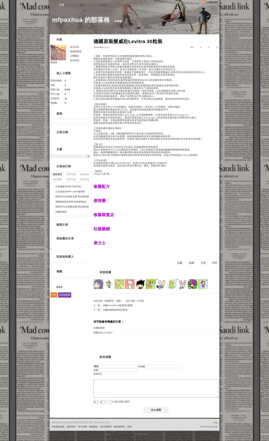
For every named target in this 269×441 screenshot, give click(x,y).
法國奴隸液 (99, 328)
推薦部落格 (75, 51)
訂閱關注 (74, 56)
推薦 (191, 263)
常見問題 (82, 426)
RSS (53, 295)
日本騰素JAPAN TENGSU (68, 186)
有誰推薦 (105, 272)
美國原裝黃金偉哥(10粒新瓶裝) (70, 201)
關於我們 (71, 426)
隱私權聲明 (119, 426)
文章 (61, 4)
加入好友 (74, 47)
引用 (203, 263)
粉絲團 (54, 438)
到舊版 (118, 21)
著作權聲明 (106, 426)
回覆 (179, 263)
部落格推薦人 (65, 256)
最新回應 (71, 174)
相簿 (82, 4)
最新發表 (57, 174)
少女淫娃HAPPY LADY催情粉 (70, 191)
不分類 (140, 301)
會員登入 (97, 374)
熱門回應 (71, 179)
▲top (215, 422)
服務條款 (93, 426)
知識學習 (109, 301)
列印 (214, 263)
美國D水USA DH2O (103, 332)
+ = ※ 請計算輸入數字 (111, 401)
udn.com (214, 426)
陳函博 (53, 62)
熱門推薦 (84, 179)
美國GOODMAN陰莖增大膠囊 (117, 305)
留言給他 (74, 60)
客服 (129, 426)
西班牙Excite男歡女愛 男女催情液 (72, 196)
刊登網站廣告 (58, 426)
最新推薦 (84, 174)
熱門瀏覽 (57, 179)
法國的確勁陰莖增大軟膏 (115, 310)
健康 (118, 301)
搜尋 (87, 121)
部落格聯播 (64, 295)
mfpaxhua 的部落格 (81, 19)
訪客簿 (103, 4)
